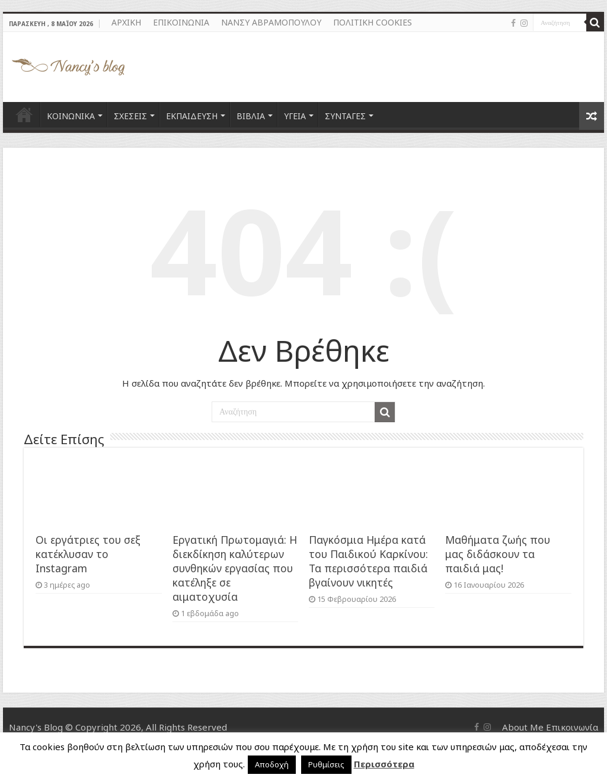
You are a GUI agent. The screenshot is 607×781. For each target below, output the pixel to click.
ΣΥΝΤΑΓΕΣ (345, 116)
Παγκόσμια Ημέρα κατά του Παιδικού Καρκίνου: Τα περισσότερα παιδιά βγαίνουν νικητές (368, 561)
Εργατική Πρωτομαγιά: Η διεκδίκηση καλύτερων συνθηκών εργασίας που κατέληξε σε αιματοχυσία (234, 568)
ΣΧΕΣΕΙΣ (130, 116)
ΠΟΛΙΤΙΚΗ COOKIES (372, 22)
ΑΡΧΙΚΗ (126, 22)
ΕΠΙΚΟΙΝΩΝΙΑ (181, 22)
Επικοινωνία (572, 727)
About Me (523, 727)
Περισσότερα (384, 764)
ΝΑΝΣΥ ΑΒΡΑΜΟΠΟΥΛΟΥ (271, 22)
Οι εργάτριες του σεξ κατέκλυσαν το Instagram (88, 554)
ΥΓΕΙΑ (295, 116)
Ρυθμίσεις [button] (326, 764)
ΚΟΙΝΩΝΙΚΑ (71, 116)
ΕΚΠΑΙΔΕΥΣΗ (192, 116)
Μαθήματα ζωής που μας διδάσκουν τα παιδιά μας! (497, 554)
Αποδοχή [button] (272, 764)
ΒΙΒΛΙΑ (251, 116)
